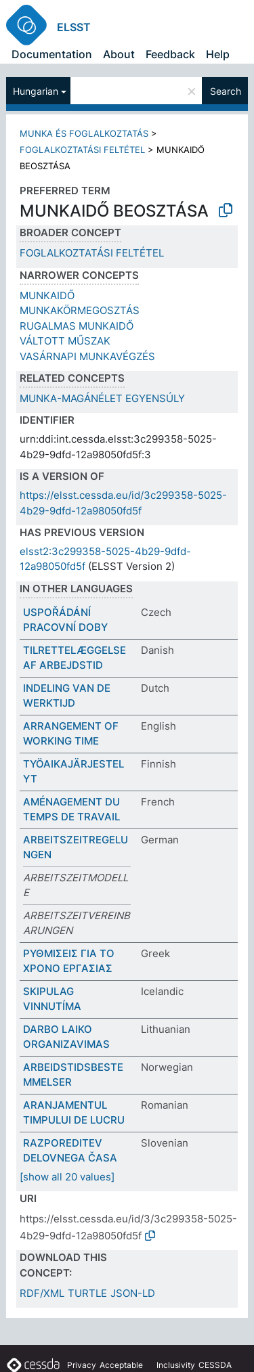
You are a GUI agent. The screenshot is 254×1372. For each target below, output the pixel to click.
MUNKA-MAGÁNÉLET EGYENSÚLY (102, 398)
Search (225, 91)
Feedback (170, 54)
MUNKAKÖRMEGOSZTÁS (80, 310)
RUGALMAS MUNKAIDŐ (76, 325)
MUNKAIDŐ (47, 295)
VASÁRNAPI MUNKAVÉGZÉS (87, 356)
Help (218, 54)
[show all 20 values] (67, 1176)
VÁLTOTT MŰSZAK (65, 340)
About (119, 54)
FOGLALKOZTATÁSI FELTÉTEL (82, 149)
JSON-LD (132, 1293)
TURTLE (87, 1293)
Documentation (52, 54)
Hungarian (35, 91)
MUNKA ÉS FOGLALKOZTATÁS (84, 133)
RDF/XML (42, 1293)
